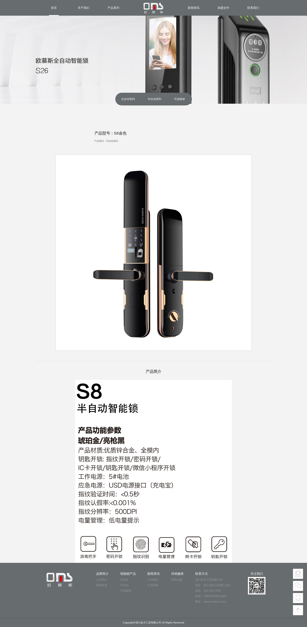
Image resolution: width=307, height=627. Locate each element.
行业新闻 (152, 585)
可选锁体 (125, 590)
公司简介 (101, 579)
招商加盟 (176, 579)
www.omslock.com (214, 601)
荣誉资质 (101, 585)
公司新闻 (152, 579)
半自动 (124, 585)
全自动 (124, 579)
